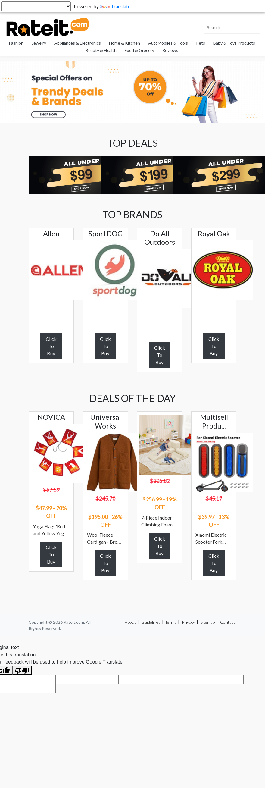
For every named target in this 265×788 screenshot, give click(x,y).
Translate (115, 6)
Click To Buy (51, 346)
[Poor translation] (22, 670)
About (130, 622)
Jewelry (39, 43)
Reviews (170, 50)
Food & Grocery (139, 50)
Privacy (188, 622)
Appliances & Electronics (77, 43)
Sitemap (208, 622)
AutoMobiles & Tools (168, 43)
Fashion (16, 43)
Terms (170, 622)
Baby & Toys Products (234, 43)
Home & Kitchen (124, 43)
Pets (200, 43)
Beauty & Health (101, 50)
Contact (227, 622)
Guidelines (151, 622)
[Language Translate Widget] (36, 6)
